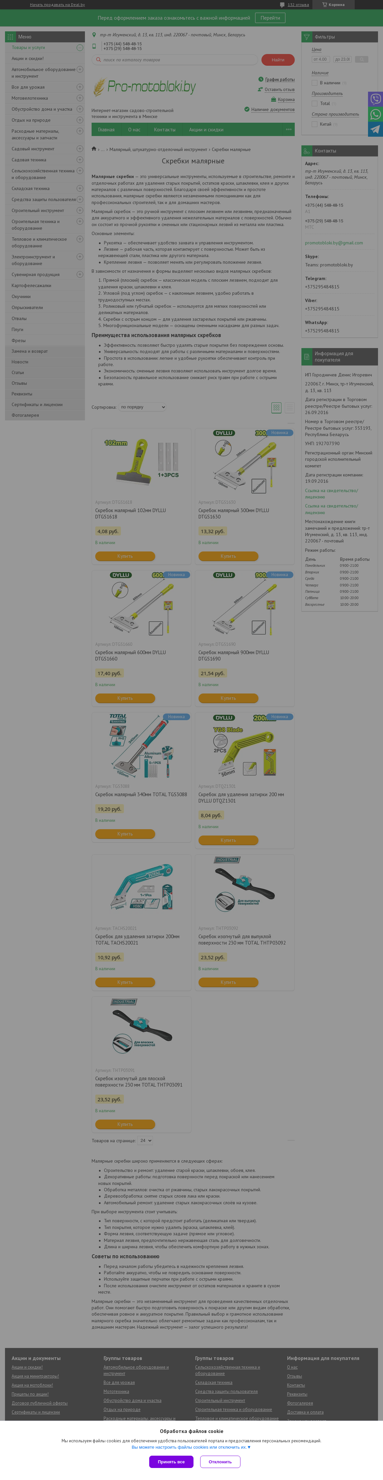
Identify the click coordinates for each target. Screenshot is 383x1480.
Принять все (171, 1461)
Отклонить (220, 1461)
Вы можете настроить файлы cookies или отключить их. (189, 1447)
